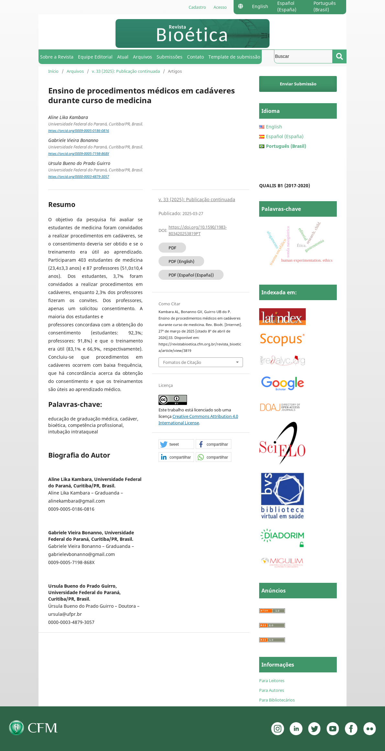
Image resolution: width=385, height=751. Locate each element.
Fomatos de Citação (182, 362)
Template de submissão (234, 57)
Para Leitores (271, 680)
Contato (195, 57)
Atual (122, 57)
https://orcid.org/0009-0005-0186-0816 (78, 130)
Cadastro (197, 7)
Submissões (169, 57)
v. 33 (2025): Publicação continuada (126, 71)
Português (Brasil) (325, 6)
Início (53, 71)
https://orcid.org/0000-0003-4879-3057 (78, 176)
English (260, 6)
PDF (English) (181, 261)
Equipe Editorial (95, 57)
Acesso (220, 7)
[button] (176, 444)
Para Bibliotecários (277, 700)
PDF (172, 248)
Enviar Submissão (298, 84)
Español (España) (286, 6)
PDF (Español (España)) (191, 275)
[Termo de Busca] (303, 56)
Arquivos (142, 57)
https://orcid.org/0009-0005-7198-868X (78, 153)
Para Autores (271, 690)
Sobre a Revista (56, 57)
